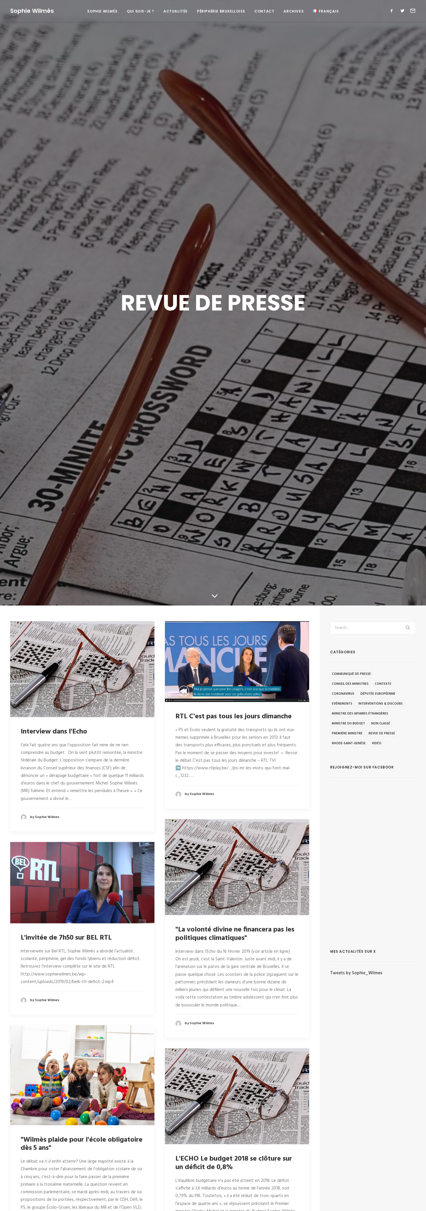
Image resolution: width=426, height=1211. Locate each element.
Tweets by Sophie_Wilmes (356, 973)
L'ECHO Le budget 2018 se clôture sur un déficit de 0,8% (233, 1163)
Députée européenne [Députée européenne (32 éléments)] (377, 693)
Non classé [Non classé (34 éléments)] (380, 723)
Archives (294, 11)
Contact (264, 11)
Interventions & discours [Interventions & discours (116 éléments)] (380, 703)
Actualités (175, 11)
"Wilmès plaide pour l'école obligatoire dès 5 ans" (81, 1144)
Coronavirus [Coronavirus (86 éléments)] (343, 693)
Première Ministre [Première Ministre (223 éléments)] (347, 733)
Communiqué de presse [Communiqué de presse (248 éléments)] (351, 674)
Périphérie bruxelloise (221, 11)
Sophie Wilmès (102, 11)
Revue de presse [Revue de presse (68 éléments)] (382, 733)
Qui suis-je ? (140, 11)
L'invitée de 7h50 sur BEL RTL (66, 937)
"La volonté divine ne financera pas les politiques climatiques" (234, 933)
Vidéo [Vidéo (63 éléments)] (376, 743)
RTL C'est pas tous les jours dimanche (233, 716)
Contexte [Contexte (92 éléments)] (383, 684)
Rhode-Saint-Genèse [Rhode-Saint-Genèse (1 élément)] (349, 743)
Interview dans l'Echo (54, 731)
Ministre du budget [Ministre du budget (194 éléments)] (348, 723)
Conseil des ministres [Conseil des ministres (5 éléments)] (350, 684)
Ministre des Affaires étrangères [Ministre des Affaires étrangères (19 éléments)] (360, 713)
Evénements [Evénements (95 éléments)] (342, 703)
